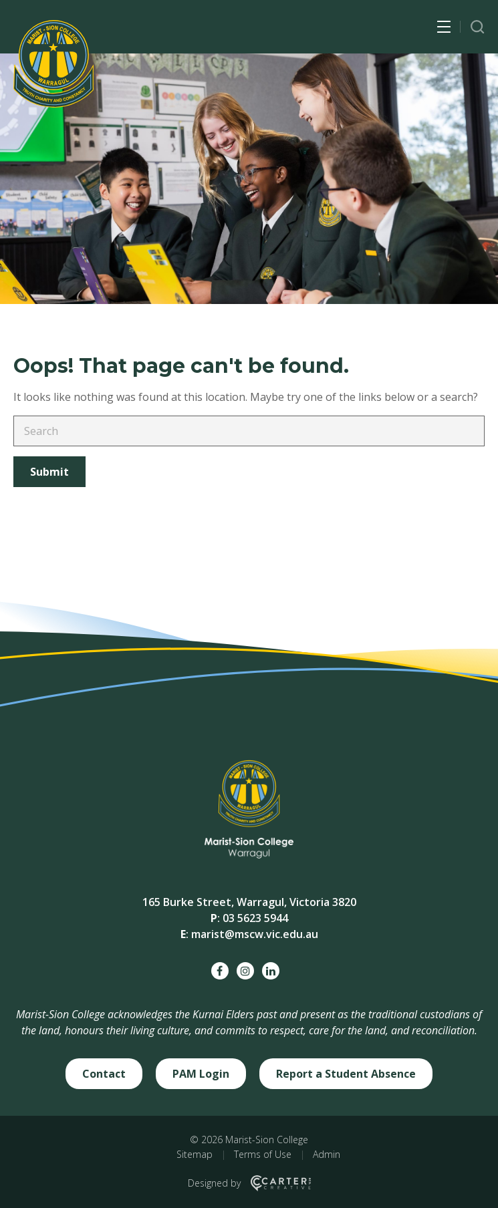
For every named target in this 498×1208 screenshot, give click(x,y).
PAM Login (200, 1073)
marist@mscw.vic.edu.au (254, 934)
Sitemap (194, 1154)
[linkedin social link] (270, 970)
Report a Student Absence (346, 1073)
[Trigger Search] (478, 27)
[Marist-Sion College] (53, 64)
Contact (104, 1073)
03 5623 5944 (255, 918)
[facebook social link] (220, 970)
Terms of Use (262, 1154)
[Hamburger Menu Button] (444, 27)
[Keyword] (249, 431)
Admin (326, 1154)
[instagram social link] (245, 970)
